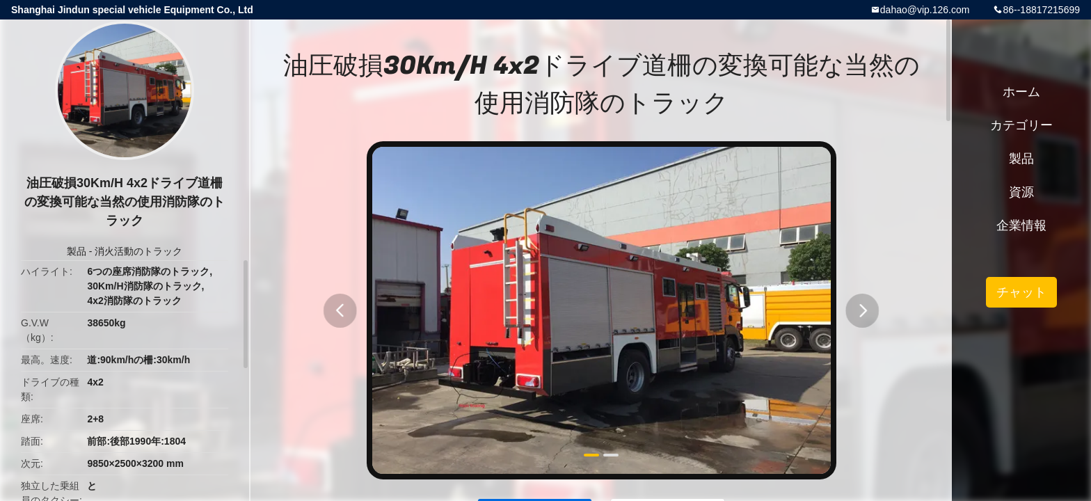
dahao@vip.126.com (925, 9)
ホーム (1021, 92)
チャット (1021, 292)
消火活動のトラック (138, 251)
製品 (76, 251)
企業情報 (1021, 225)
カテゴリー (1021, 125)
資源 (1021, 192)
